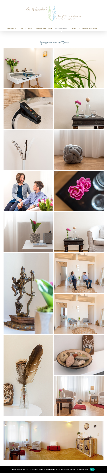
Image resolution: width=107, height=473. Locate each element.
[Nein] (104, 469)
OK (92, 469)
